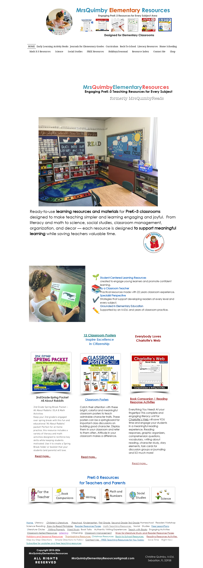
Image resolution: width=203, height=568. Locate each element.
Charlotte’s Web (139, 419)
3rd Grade (134, 522)
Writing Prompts (56, 529)
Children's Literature (57, 522)
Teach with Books (137, 529)
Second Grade (119, 522)
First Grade (105, 522)
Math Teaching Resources (117, 526)
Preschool (77, 522)
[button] (53, 543)
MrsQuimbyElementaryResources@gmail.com (103, 558)
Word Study (73, 529)
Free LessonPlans (160, 526)
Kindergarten (90, 522)
